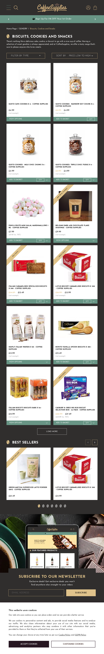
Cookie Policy (64, 635)
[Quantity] (91, 119)
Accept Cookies (28, 644)
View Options (15, 119)
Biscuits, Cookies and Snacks (42, 29)
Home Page (11, 29)
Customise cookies (73, 644)
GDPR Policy (80, 635)
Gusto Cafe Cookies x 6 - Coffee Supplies (28, 104)
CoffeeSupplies (51, 7)
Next (95, 19)
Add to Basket (62, 119)
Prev (8, 19)
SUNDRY (23, 29)
